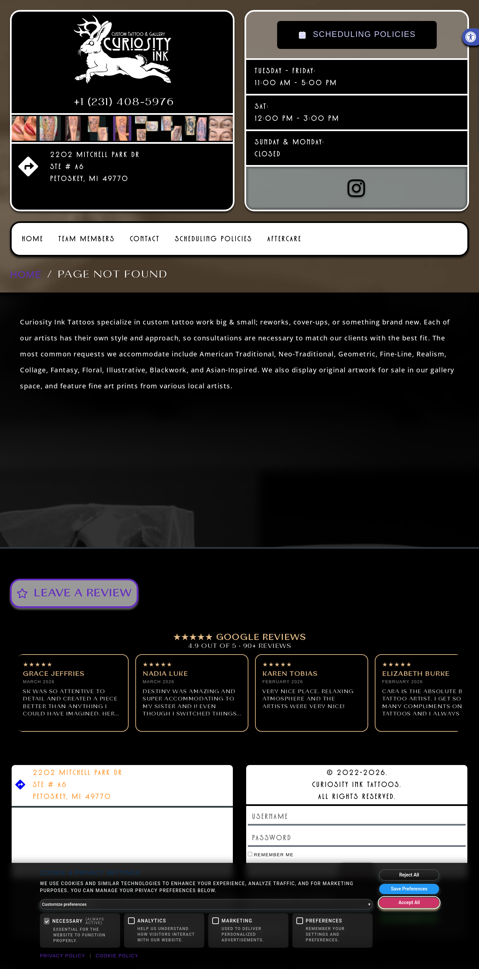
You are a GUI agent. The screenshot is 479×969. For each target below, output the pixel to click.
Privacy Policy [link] (62, 955)
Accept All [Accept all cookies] (409, 902)
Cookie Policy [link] (116, 955)
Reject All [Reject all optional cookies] (409, 874)
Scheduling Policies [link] (213, 235)
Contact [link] (145, 235)
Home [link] (32, 235)
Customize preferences (206, 904)
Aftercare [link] (284, 235)
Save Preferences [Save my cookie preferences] (409, 888)
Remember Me (271, 851)
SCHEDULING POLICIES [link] (357, 35)
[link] (122, 52)
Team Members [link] (86, 235)
